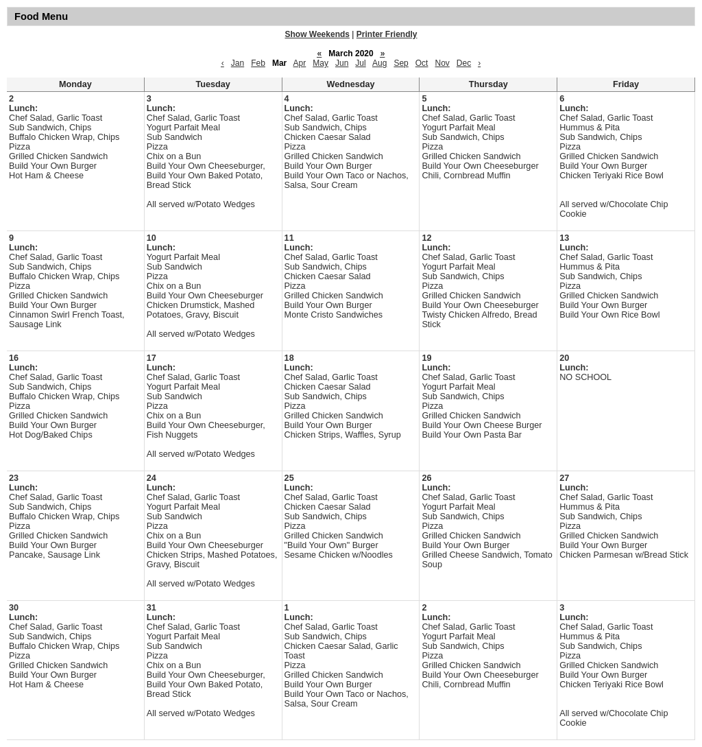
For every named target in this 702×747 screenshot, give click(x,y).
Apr (299, 63)
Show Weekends (317, 34)
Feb (258, 63)
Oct (421, 63)
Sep (401, 63)
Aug (379, 63)
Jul (360, 63)
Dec (464, 63)
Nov (442, 63)
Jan (237, 63)
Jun (341, 63)
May (320, 63)
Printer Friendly (386, 34)
